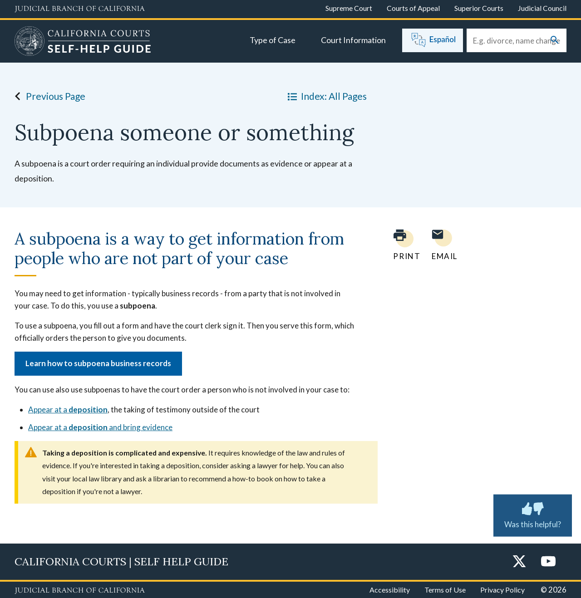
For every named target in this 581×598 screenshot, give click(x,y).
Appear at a (68, 409)
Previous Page (47, 96)
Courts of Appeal (413, 8)
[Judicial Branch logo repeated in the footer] (80, 590)
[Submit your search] (555, 40)
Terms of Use (445, 589)
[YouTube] (548, 562)
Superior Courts (478, 8)
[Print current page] (401, 244)
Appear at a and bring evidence (100, 427)
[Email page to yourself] (442, 244)
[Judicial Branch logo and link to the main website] (80, 9)
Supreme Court (348, 8)
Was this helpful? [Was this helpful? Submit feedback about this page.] (532, 513)
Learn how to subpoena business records (98, 363)
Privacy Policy (502, 589)
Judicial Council (542, 8)
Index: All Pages (325, 96)
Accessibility (389, 589)
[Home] (83, 42)
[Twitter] (519, 562)
